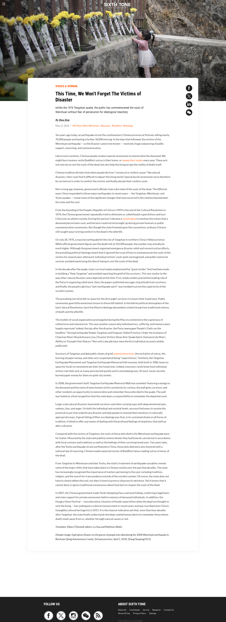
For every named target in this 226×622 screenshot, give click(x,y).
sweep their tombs (132, 160)
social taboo (129, 218)
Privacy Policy (139, 613)
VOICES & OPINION (66, 86)
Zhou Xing (64, 120)
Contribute (135, 610)
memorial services (124, 353)
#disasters (105, 125)
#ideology (128, 125)
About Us (122, 610)
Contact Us (169, 610)
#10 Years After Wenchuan (86, 125)
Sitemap (152, 613)
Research (156, 610)
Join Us (146, 610)
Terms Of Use (124, 613)
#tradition (117, 125)
